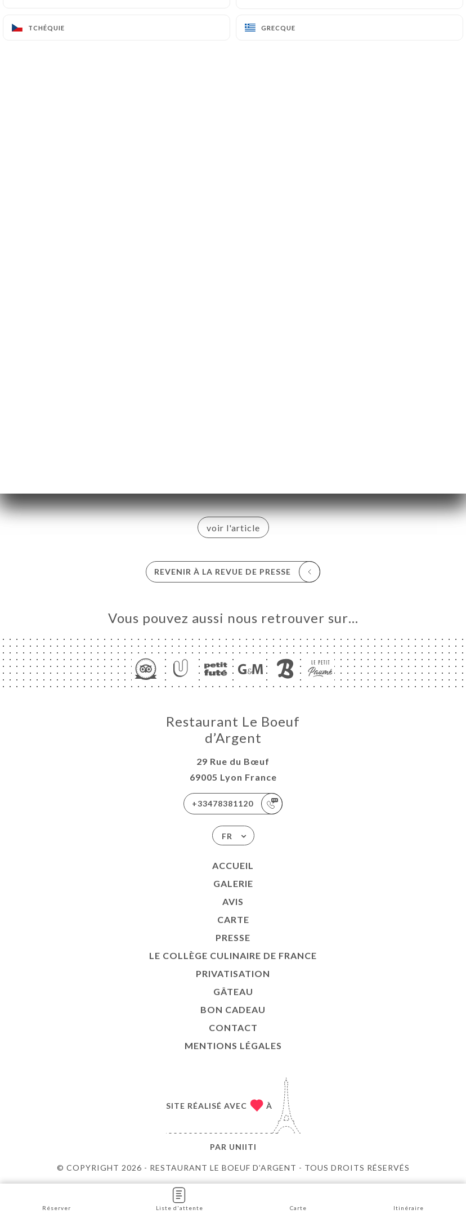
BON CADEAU (233, 1009)
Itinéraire (408, 1198)
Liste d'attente (179, 1198)
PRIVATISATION (233, 973)
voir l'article (233, 527)
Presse (233, 937)
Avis (233, 901)
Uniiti (243, 1147)
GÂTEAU (233, 991)
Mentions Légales (233, 1045)
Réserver (56, 1198)
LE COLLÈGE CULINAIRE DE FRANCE (233, 955)
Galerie (233, 883)
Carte (233, 919)
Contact (233, 1027)
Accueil (233, 865)
